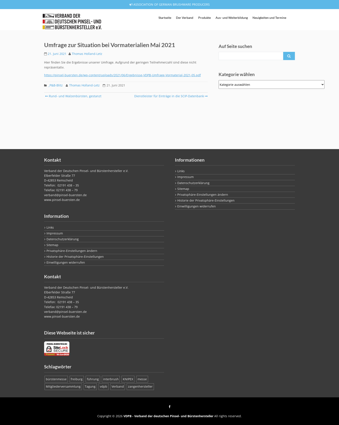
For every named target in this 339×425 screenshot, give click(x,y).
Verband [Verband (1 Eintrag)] (118, 386)
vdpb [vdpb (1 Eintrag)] (103, 386)
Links (50, 227)
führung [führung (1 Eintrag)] (93, 379)
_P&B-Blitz (55, 85)
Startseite (164, 17)
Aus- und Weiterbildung (232, 17)
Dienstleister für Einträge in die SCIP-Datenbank (170, 96)
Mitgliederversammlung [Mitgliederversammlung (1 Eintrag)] (63, 386)
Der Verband (184, 17)
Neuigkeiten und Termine (269, 17)
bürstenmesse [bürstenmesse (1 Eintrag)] (56, 379)
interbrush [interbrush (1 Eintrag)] (111, 379)
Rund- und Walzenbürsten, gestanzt (73, 96)
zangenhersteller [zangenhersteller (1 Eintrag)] (140, 386)
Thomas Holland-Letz (87, 54)
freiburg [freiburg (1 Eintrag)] (77, 379)
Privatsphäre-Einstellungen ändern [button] (71, 251)
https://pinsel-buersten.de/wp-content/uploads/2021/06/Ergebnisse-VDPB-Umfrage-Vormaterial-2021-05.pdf (122, 75)
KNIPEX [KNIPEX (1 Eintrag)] (128, 379)
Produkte (204, 17)
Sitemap (52, 245)
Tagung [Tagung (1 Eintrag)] (90, 386)
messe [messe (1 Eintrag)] (142, 379)
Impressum (54, 233)
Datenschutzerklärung (62, 239)
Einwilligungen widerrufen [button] (65, 262)
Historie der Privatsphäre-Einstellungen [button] (75, 257)
